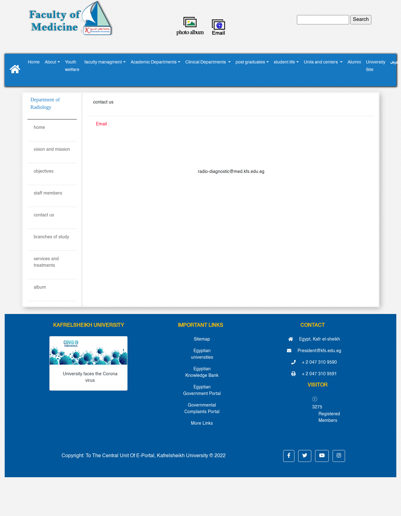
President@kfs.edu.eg (314, 351)
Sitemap (202, 339)
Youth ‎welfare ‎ (72, 66)
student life (284, 62)
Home (34, 62)
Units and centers (321, 62)
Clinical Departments (206, 62)
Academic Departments (154, 62)
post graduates (250, 62)
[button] (288, 456)
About (50, 62)
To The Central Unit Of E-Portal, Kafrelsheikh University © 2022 (156, 455)
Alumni (354, 62)
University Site (375, 66)
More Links (202, 423)
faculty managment (103, 62)
